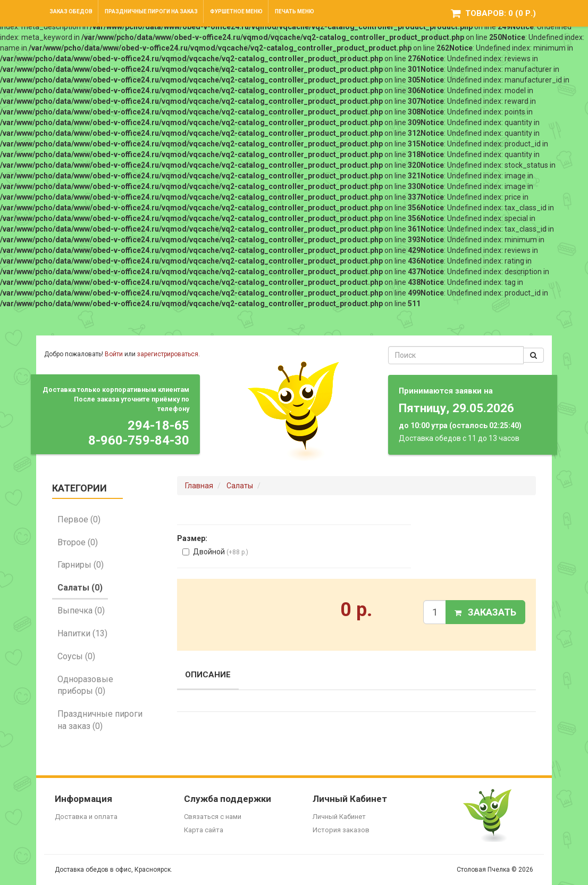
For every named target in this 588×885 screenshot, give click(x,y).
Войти (114, 354)
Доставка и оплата (86, 817)
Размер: (192, 538)
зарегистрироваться (167, 354)
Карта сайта (203, 830)
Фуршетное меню (236, 11)
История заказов (341, 830)
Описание (208, 674)
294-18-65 (158, 425)
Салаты (239, 485)
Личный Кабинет (339, 817)
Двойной (215, 551)
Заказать (485, 612)
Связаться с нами (212, 817)
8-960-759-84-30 (138, 440)
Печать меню (294, 11)
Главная (199, 485)
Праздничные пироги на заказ (151, 11)
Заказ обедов (71, 11)
